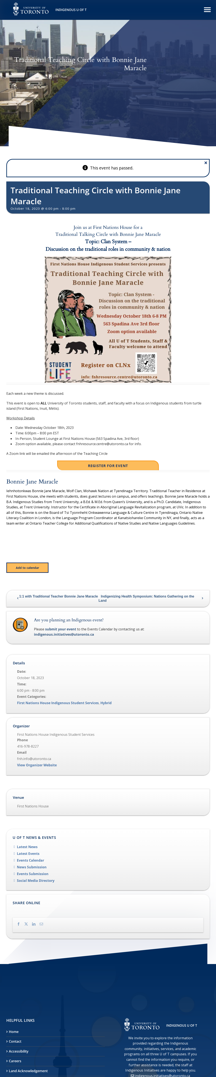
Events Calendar (30, 860)
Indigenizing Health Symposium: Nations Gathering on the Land (146, 598)
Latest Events (28, 853)
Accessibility (18, 1051)
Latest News (27, 847)
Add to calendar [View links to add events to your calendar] (27, 567)
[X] (28, 923)
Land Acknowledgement (28, 1071)
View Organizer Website (37, 765)
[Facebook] (20, 923)
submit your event (60, 629)
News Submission (32, 867)
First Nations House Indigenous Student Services (58, 703)
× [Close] (205, 162)
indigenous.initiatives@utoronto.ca (64, 634)
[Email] (43, 923)
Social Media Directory (35, 880)
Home (14, 1031)
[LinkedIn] (36, 923)
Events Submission (33, 874)
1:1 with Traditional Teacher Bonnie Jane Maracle (58, 596)
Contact (15, 1041)
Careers (15, 1061)
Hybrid (106, 703)
